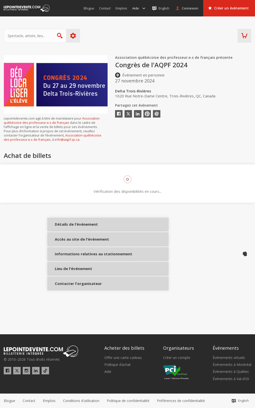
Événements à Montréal (232, 365)
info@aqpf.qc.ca (67, 139)
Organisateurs (178, 348)
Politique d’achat (117, 365)
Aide (107, 372)
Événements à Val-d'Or (231, 379)
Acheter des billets (124, 348)
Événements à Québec (231, 372)
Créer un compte (176, 357)
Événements (226, 348)
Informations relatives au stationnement (70, 270)
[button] (181, 401)
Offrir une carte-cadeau (123, 357)
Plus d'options (73, 36)
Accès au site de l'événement (70, 249)
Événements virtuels (229, 357)
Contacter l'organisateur (70, 308)
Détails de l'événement (70, 228)
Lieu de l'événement (70, 289)
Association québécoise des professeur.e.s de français (52, 120)
